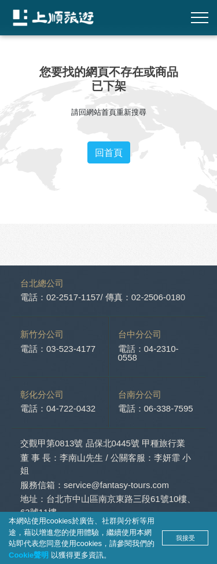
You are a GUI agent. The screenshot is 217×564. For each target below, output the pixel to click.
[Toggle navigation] (199, 17)
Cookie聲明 (30, 555)
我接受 (185, 537)
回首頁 (109, 152)
